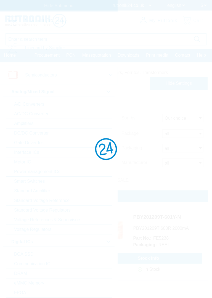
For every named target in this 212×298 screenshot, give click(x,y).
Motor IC (22, 162)
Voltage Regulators (32, 229)
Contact (182, 55)
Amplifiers (23, 123)
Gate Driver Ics (29, 142)
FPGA (20, 292)
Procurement (47, 55)
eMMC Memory (29, 283)
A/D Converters (29, 104)
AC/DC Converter (31, 113)
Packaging (131, 148)
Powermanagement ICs (37, 171)
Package (130, 134)
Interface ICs (26, 152)
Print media (157, 55)
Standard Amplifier (32, 190)
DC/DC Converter (31, 133)
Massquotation (96, 55)
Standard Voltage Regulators (42, 210)
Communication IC (32, 263)
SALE (123, 179)
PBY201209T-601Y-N (165, 217)
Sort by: (129, 118)
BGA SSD (23, 254)
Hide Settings (179, 83)
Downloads (128, 55)
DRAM (20, 273)
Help (201, 55)
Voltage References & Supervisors (47, 219)
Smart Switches (29, 181)
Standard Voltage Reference (42, 200)
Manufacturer (134, 162)
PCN (71, 55)
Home (10, 55)
